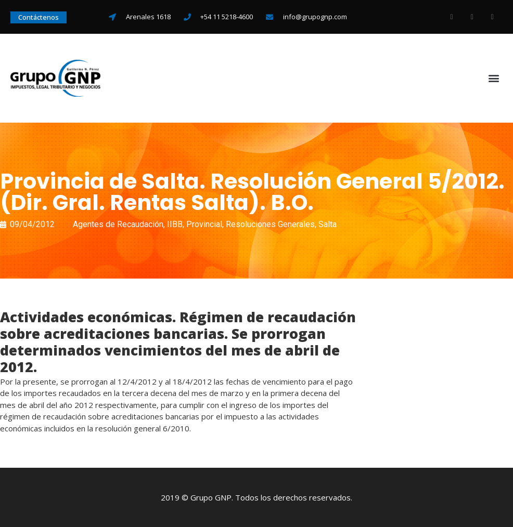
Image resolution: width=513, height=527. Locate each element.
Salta (327, 224)
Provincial (204, 224)
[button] (494, 78)
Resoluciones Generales (270, 224)
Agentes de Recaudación (118, 224)
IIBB (175, 224)
